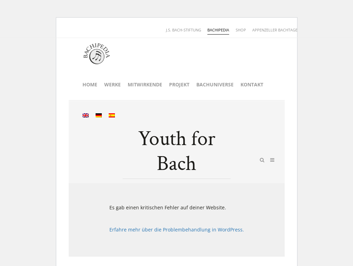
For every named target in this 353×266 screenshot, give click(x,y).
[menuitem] (85, 115)
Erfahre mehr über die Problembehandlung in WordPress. (176, 229)
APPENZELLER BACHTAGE (274, 29)
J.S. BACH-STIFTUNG (183, 29)
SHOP (241, 29)
